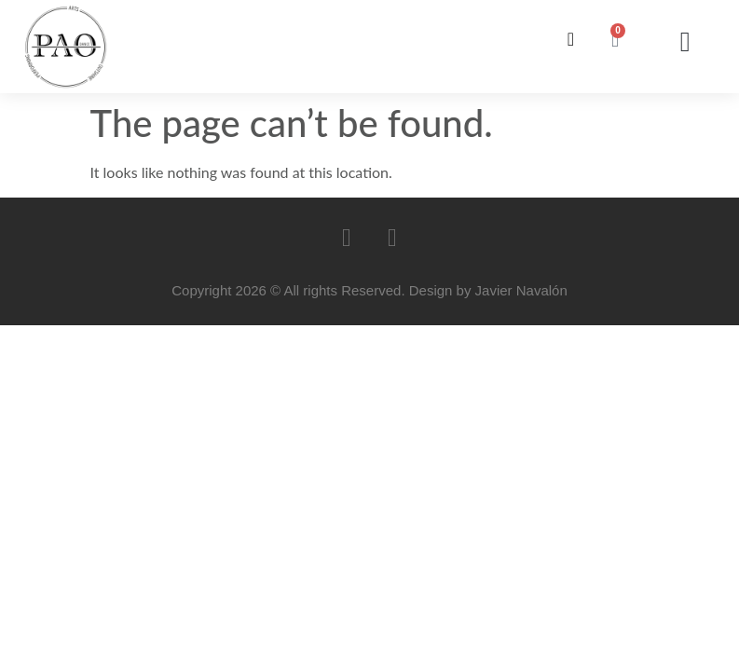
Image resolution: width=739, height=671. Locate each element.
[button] (685, 42)
